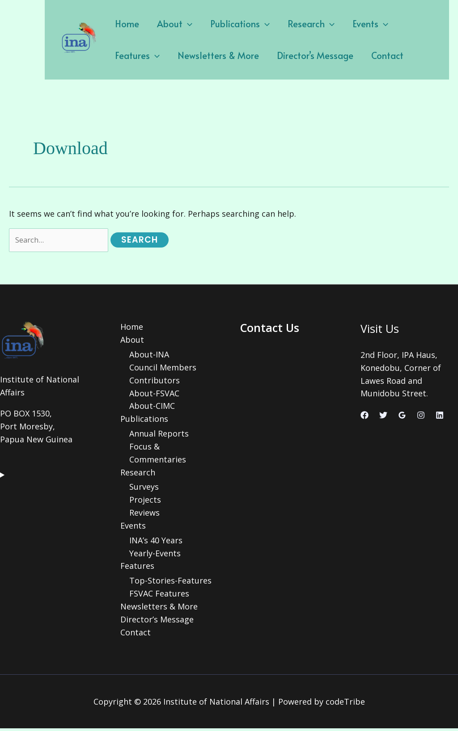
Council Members (162, 369)
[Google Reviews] (402, 417)
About (168, 23)
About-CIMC (152, 408)
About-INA (149, 356)
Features (404, 23)
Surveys (144, 489)
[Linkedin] (440, 417)
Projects (145, 501)
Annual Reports (159, 435)
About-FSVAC (154, 395)
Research (295, 23)
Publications (229, 23)
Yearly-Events (155, 555)
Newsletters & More (153, 55)
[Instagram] (421, 417)
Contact (313, 55)
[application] (181, 23)
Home (125, 23)
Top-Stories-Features (170, 583)
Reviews (144, 514)
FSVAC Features (159, 596)
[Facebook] (364, 417)
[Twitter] (383, 417)
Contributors (154, 382)
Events (350, 23)
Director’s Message (246, 55)
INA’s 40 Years (155, 542)
